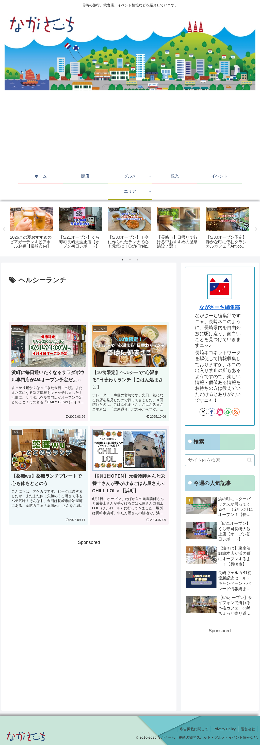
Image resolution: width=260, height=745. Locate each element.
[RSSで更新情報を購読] (236, 412)
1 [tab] (122, 259)
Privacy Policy (225, 729)
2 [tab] (130, 259)
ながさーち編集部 (219, 307)
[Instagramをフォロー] (219, 412)
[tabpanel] (32, 228)
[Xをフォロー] (203, 412)
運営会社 (248, 729)
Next (256, 229)
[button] (249, 460)
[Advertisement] (130, 131)
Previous (3, 229)
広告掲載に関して (194, 729)
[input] (219, 460)
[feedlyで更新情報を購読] (228, 412)
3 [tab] (137, 259)
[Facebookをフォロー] (211, 412)
